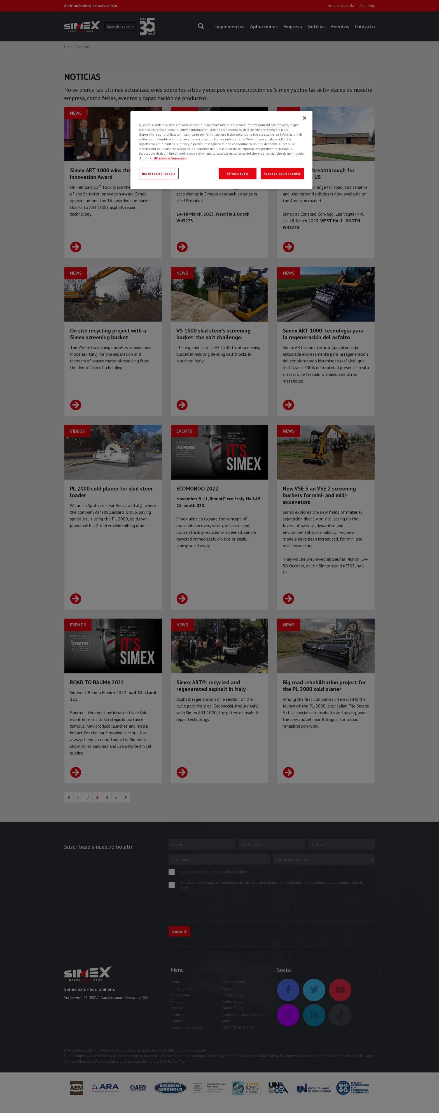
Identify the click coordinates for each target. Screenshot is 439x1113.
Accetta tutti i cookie (282, 173)
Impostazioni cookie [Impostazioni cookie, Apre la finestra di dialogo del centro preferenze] (159, 173)
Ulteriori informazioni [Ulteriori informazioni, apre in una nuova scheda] (170, 158)
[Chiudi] (304, 118)
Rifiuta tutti (237, 173)
